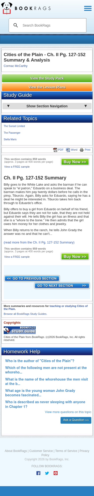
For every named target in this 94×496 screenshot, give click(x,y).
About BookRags (16, 451)
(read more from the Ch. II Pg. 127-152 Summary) (39, 242)
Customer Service (41, 451)
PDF (58, 149)
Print (85, 149)
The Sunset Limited (14, 126)
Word (71, 149)
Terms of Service (66, 451)
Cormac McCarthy (16, 66)
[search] (53, 25)
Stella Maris (10, 139)
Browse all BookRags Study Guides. (25, 313)
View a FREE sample (17, 166)
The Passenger (12, 132)
